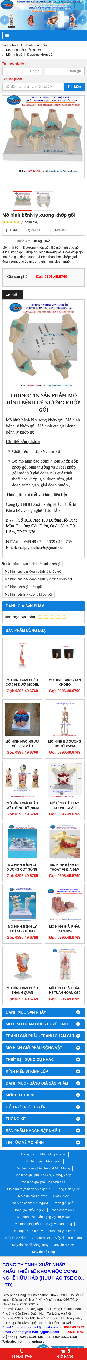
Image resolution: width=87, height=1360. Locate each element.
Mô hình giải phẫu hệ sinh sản (43, 1182)
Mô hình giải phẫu (53, 1154)
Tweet (34, 230)
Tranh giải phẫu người (29, 1210)
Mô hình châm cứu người (29, 1203)
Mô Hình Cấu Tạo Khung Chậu (64, 805)
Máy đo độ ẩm (15, 1238)
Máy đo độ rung (43, 1252)
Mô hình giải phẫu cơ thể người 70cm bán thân (22, 807)
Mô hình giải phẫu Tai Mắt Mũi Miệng (43, 1168)
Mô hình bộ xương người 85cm (64, 744)
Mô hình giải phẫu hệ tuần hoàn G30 (64, 990)
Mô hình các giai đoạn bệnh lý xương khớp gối (38, 579)
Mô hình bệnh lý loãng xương (22, 929)
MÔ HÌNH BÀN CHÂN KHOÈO (64, 682)
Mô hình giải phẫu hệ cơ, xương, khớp (43, 1175)
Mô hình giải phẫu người (43, 1161)
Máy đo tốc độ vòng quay (30, 1245)
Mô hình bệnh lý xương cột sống (22, 867)
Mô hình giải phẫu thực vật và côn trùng (43, 1224)
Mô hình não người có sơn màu (22, 744)
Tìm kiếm (75, 86)
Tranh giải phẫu (64, 1203)
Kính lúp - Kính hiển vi (28, 1231)
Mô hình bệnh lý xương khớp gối (28, 594)
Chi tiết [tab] (12, 295)
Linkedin (58, 230)
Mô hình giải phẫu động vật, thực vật (43, 1217)
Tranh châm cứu (62, 1210)
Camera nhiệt (40, 1238)
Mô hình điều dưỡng (32, 1196)
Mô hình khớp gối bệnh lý (41, 564)
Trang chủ (28, 1154)
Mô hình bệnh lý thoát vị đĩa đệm (65, 867)
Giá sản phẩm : (19, 276)
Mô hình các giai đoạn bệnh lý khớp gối (33, 571)
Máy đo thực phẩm (68, 1238)
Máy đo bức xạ (64, 1245)
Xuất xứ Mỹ (60, 1196)
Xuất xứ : (23, 241)
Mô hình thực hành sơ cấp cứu (29, 1189)
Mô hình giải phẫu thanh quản (22, 990)
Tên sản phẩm (12, 79)
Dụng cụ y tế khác (61, 1231)
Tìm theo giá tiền (14, 63)
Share (12, 230)
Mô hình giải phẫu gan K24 (64, 929)
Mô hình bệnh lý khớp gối (23, 587)
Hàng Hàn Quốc (68, 1189)
